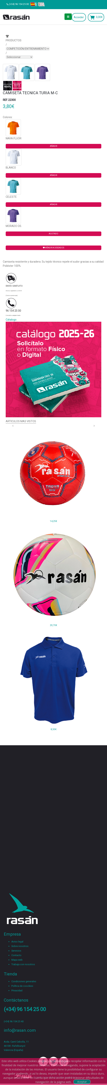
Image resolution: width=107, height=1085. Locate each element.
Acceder (79, 17)
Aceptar (82, 1081)
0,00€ (99, 17)
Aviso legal (17, 941)
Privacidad (16, 990)
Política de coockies (22, 986)
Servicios (16, 950)
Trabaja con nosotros (23, 964)
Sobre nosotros (19, 946)
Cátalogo (11, 319)
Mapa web (17, 959)
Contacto (16, 955)
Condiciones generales (23, 981)
